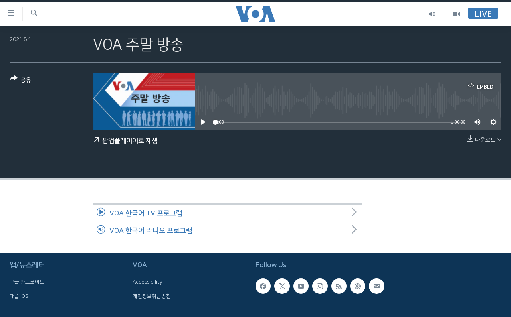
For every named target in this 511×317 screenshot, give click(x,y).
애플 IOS (19, 296)
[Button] (20, 81)
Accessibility (147, 282)
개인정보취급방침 (152, 296)
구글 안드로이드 (27, 282)
